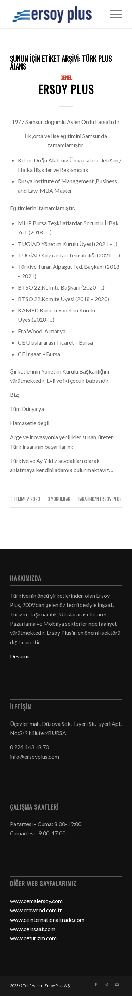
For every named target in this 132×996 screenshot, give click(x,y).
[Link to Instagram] (106, 984)
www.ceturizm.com (33, 938)
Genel (66, 77)
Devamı (19, 656)
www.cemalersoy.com (36, 900)
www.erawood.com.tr (36, 910)
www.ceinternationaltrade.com (47, 919)
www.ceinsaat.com (32, 928)
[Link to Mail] (117, 984)
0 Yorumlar (59, 499)
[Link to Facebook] (95, 984)
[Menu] (112, 14)
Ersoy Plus (66, 89)
